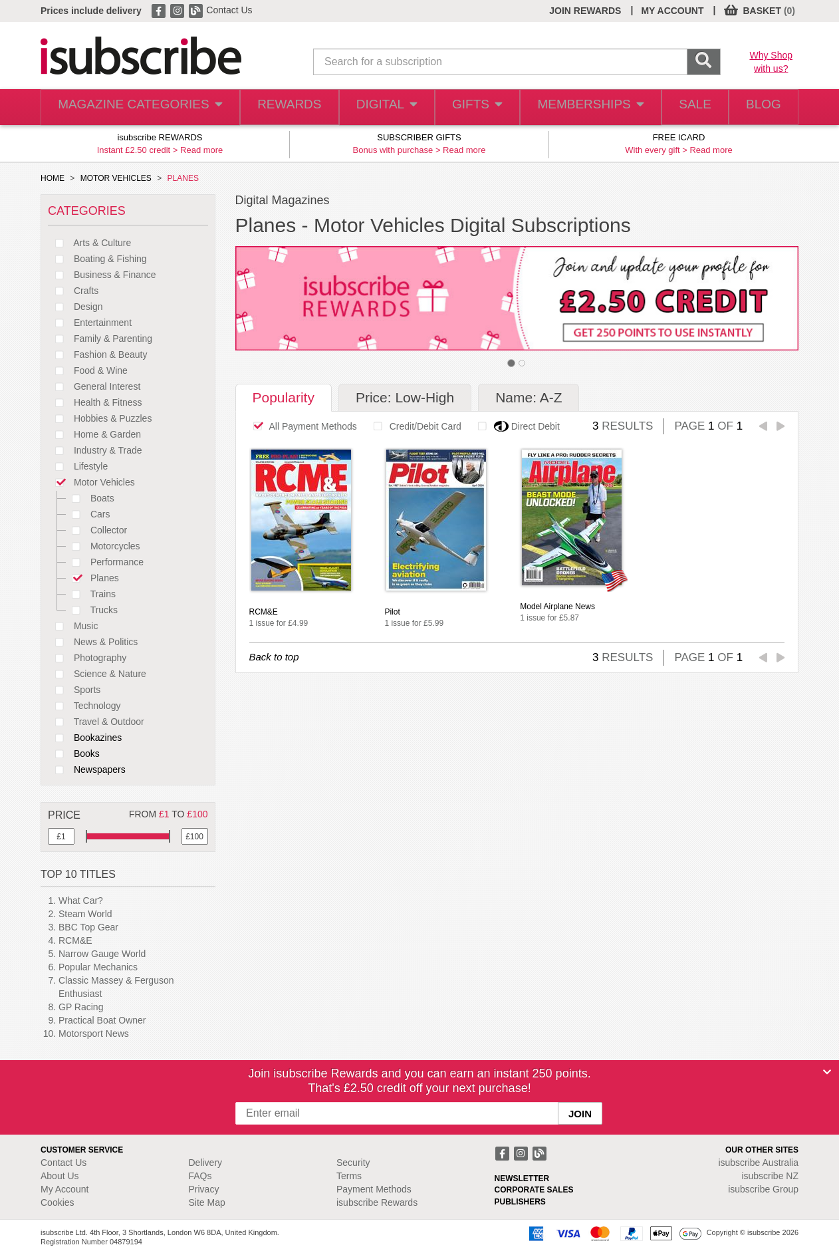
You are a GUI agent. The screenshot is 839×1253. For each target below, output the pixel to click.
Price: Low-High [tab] (405, 397)
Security (353, 1162)
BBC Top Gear (88, 927)
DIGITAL (375, 107)
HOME (52, 178)
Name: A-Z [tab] (528, 397)
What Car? (81, 900)
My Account (64, 1189)
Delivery (206, 1162)
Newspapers (87, 769)
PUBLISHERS (520, 1201)
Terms (349, 1176)
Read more (201, 150)
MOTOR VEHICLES (116, 178)
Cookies (57, 1202)
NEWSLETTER (522, 1178)
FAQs (200, 1176)
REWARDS (275, 107)
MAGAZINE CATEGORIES (133, 107)
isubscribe (758, 1162)
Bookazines (85, 737)
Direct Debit (515, 426)
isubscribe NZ (769, 1176)
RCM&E (75, 940)
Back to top (274, 656)
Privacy (204, 1189)
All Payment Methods (301, 426)
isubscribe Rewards (377, 1202)
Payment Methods (374, 1189)
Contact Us (229, 10)
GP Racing (81, 1007)
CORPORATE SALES (534, 1189)
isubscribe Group (763, 1189)
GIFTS (468, 107)
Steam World (85, 913)
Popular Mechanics (98, 967)
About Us (60, 1176)
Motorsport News (94, 1033)
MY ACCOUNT (672, 10)
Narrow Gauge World (102, 953)
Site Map (207, 1202)
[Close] (827, 1072)
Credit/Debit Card (413, 426)
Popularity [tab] (283, 397)
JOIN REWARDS (585, 10)
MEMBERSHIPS (581, 107)
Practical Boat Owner (102, 1020)
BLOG (760, 107)
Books (74, 753)
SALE (685, 107)
